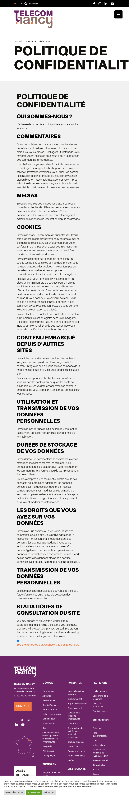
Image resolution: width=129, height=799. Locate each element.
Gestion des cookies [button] (14, 792)
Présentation (48, 691)
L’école (47, 682)
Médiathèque (48, 700)
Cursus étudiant (75, 699)
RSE (44, 728)
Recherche (100, 682)
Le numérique (48, 718)
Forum (96, 769)
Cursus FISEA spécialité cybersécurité (74, 715)
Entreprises (101, 719)
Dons (95, 740)
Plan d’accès (48, 751)
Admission (49, 764)
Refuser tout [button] (49, 792)
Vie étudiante (77, 768)
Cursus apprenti (75, 708)
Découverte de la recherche (100, 697)
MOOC (71, 760)
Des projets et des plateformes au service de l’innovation (76, 732)
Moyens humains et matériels (76, 692)
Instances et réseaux (51, 714)
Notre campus (48, 723)
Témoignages (48, 755)
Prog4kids (47, 746)
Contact (22, 706)
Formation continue (76, 755)
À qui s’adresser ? (50, 709)
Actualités (46, 696)
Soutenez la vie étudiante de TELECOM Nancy (100, 752)
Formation (75, 682)
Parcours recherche (76, 751)
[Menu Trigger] (118, 14)
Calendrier (97, 728)
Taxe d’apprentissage (100, 734)
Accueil (18, 41)
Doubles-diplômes (76, 742)
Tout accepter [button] (34, 792)
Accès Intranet (22, 772)
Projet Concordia (100, 711)
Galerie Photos (49, 705)
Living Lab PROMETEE (98, 705)
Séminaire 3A (99, 765)
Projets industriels (101, 760)
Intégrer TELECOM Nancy (51, 774)
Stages (96, 774)
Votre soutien (99, 745)
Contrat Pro (73, 723)
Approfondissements (77, 703)
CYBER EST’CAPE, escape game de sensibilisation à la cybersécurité (50, 737)
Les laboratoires (100, 691)
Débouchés (73, 746)
